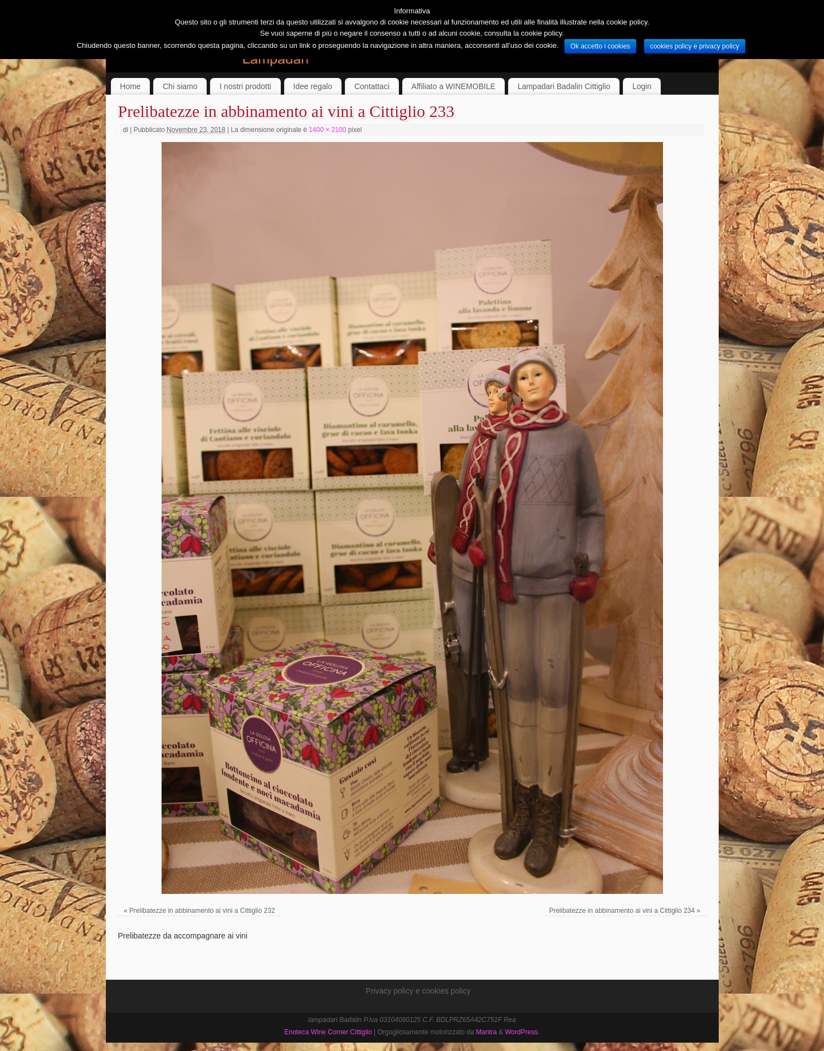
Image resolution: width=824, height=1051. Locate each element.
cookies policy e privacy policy (694, 46)
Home (130, 86)
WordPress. (522, 1032)
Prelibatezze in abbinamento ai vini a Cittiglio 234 (622, 911)
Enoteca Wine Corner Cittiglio (328, 1032)
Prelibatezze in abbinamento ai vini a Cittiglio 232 (202, 911)
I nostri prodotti (245, 86)
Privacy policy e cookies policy (417, 990)
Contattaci (371, 86)
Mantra (486, 1032)
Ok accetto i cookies (600, 46)
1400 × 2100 (327, 130)
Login (641, 86)
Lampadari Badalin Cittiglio (564, 86)
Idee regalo (312, 86)
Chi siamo (180, 86)
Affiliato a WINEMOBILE (454, 86)
